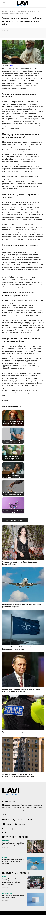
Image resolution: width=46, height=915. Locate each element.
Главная (4, 11)
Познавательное (7, 893)
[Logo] (22, 3)
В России (5, 857)
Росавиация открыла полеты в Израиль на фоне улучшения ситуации (13, 861)
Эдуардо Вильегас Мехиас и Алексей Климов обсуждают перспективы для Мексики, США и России (12, 881)
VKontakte (22, 824)
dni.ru (13, 400)
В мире (4, 876)
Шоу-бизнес (5, 840)
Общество (12, 11)
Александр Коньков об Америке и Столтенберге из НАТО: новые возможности (22, 648)
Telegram (9, 824)
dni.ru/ (11, 65)
